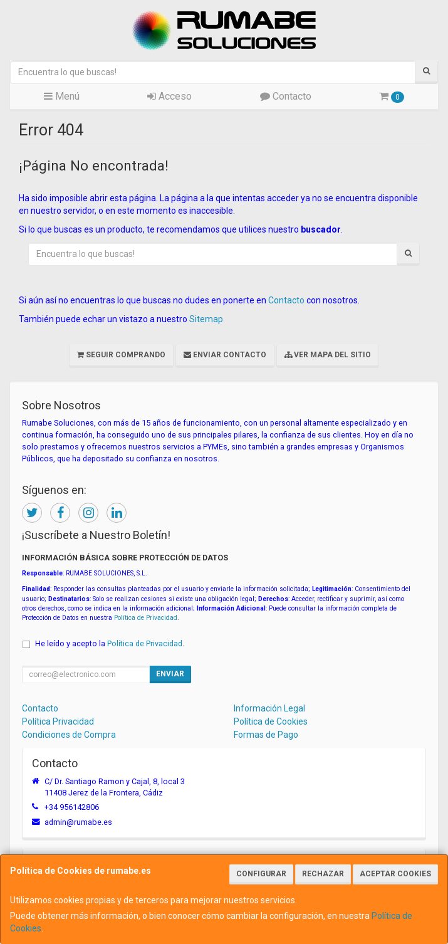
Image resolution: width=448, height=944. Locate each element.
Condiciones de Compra (69, 735)
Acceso (169, 96)
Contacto (285, 96)
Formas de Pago (266, 735)
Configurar (261, 873)
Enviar (170, 673)
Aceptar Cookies (395, 873)
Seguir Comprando (121, 354)
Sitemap (206, 319)
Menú (62, 96)
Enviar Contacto (225, 354)
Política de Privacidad (145, 617)
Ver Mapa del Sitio (327, 354)
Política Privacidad (58, 721)
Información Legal (269, 708)
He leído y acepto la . (109, 643)
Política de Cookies (271, 721)
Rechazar (323, 873)
